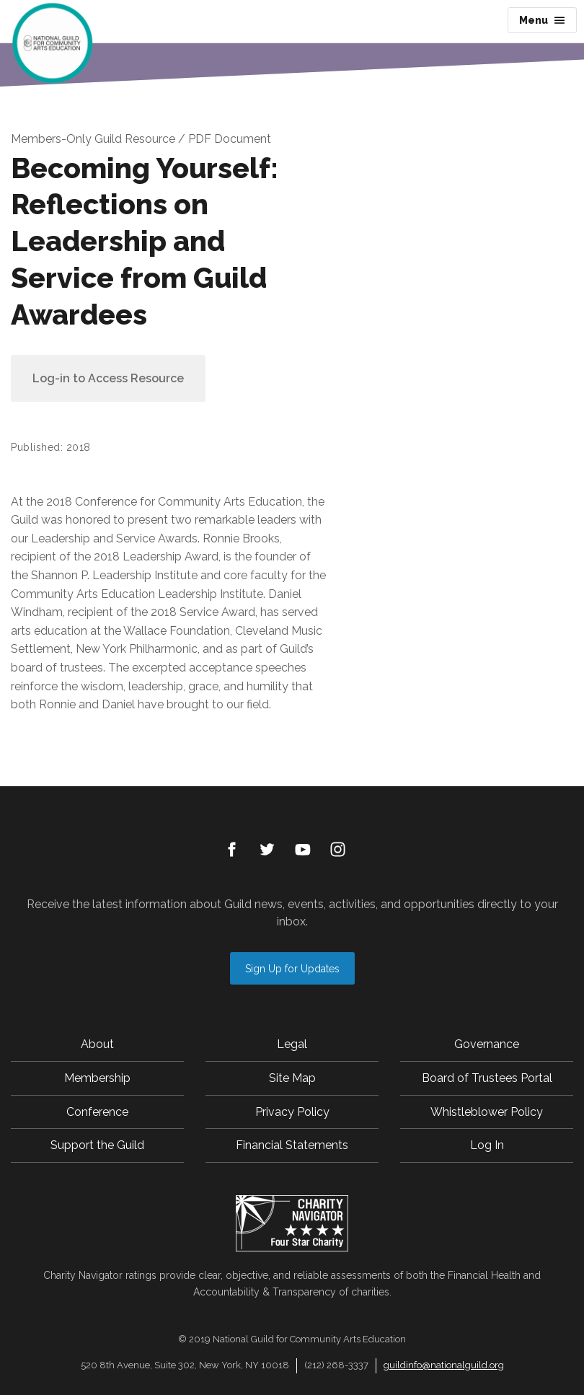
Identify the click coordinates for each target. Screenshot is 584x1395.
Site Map (292, 1078)
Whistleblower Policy (486, 1112)
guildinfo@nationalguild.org (444, 1365)
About (97, 1044)
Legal (292, 1044)
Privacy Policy (292, 1112)
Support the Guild (97, 1145)
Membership (97, 1078)
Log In (487, 1145)
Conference (97, 1112)
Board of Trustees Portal (487, 1078)
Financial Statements (292, 1145)
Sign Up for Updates (292, 968)
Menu (542, 20)
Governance (486, 1044)
